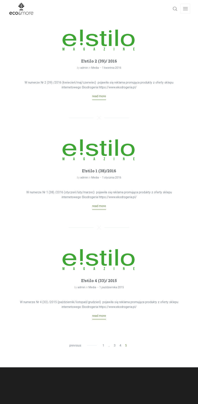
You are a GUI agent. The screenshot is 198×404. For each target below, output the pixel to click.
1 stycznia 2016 (111, 177)
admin (84, 67)
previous (75, 345)
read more (99, 96)
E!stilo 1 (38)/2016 (99, 170)
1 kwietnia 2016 (111, 67)
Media (95, 67)
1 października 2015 (111, 287)
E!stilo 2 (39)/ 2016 (99, 60)
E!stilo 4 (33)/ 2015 (99, 280)
